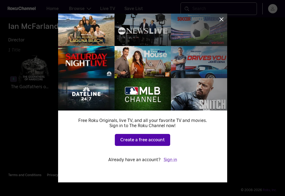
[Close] (221, 19)
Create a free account (142, 140)
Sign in (170, 160)
